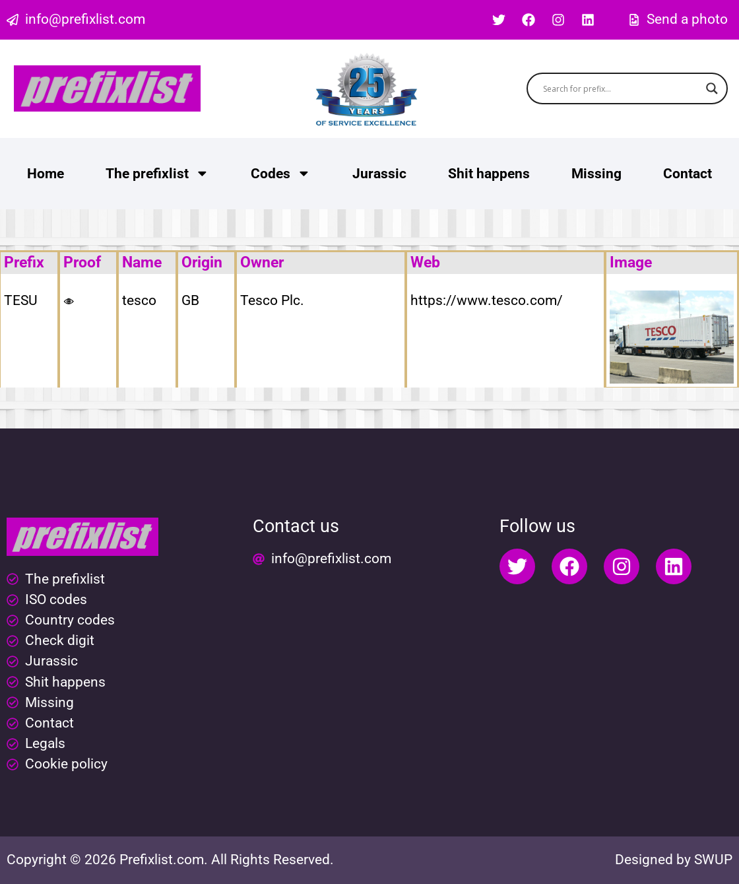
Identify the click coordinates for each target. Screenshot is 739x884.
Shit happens (489, 174)
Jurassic (379, 174)
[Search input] (621, 88)
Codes (281, 173)
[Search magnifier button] (712, 88)
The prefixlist (157, 173)
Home (45, 174)
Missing (596, 174)
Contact (687, 174)
